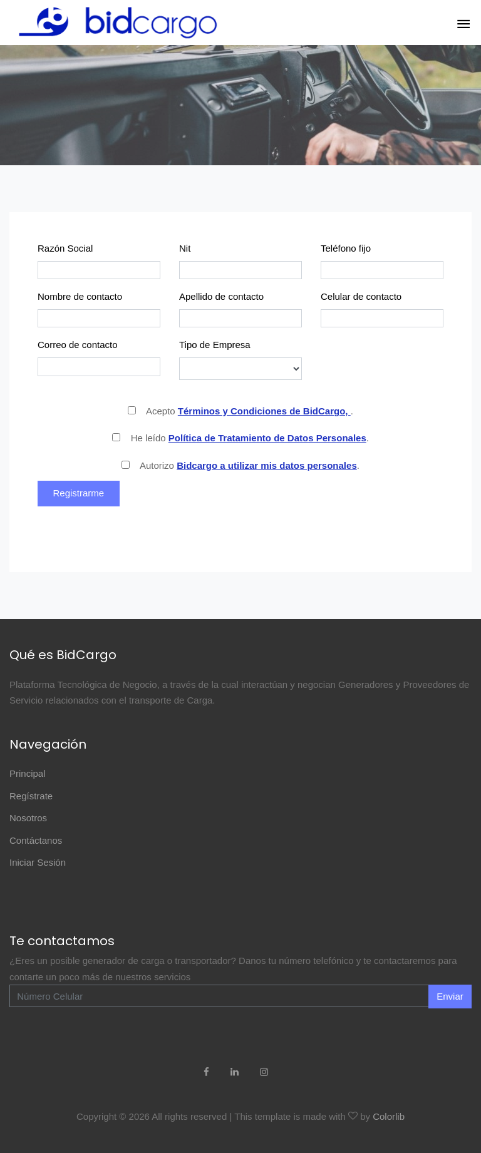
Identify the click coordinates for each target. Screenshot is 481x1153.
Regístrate (31, 796)
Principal (27, 773)
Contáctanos (35, 840)
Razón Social (65, 248)
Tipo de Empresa (215, 344)
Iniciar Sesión (37, 862)
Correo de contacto (78, 344)
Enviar (450, 996)
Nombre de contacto (80, 296)
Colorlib (389, 1116)
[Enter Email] (219, 996)
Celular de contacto (361, 296)
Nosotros (28, 817)
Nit (184, 248)
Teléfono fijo (346, 248)
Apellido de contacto (221, 296)
